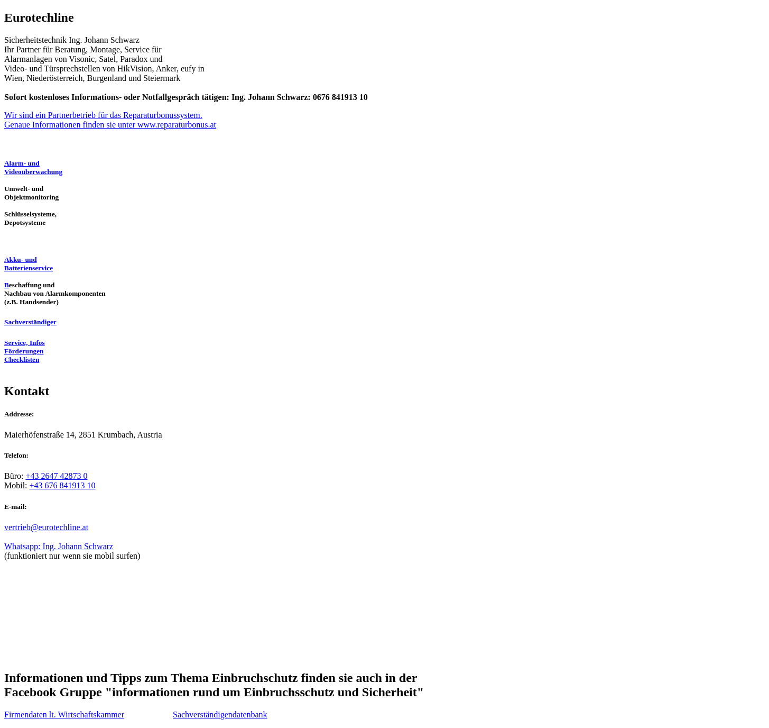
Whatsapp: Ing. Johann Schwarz (58, 546)
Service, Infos (24, 343)
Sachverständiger (30, 322)
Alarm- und (22, 163)
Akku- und (20, 259)
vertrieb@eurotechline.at (46, 527)
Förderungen (23, 351)
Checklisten (21, 359)
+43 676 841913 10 (63, 485)
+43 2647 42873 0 (56, 475)
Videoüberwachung (33, 172)
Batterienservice (28, 268)
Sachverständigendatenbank (220, 714)
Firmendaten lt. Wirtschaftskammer (64, 714)
